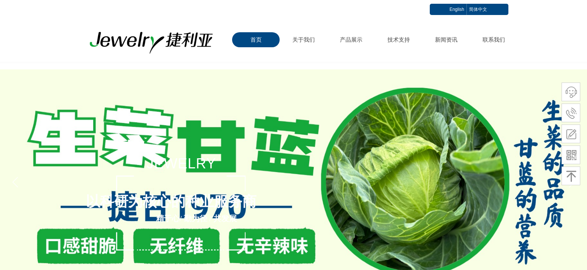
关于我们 (303, 40)
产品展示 (351, 40)
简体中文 (478, 9)
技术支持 (398, 40)
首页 (256, 40)
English (457, 9)
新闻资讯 (446, 40)
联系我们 (494, 40)
